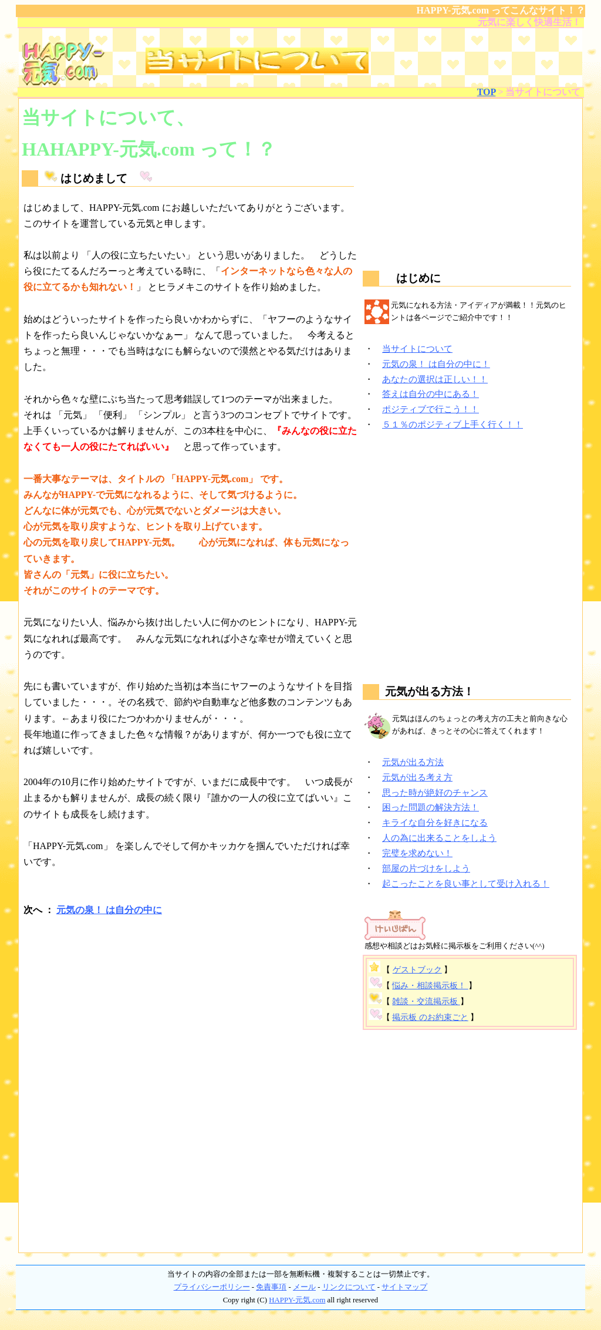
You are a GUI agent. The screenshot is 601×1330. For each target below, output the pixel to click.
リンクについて (349, 1287)
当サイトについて (417, 348)
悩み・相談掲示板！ (430, 985)
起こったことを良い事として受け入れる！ (465, 883)
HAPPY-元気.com (297, 1300)
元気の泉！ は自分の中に (109, 910)
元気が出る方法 (413, 762)
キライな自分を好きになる (435, 822)
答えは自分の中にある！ (430, 394)
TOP (486, 92)
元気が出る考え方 (417, 777)
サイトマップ (404, 1287)
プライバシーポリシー (212, 1287)
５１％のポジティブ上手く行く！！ (452, 424)
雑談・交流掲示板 (426, 1001)
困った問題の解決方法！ (430, 807)
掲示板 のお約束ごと (430, 1017)
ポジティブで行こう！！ (430, 409)
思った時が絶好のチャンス (435, 792)
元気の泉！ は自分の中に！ (436, 364)
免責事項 (271, 1287)
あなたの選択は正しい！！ (435, 379)
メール (304, 1287)
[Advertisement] (190, 1016)
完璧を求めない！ (417, 853)
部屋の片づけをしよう (426, 868)
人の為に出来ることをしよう (439, 838)
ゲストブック (417, 969)
